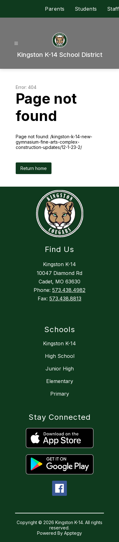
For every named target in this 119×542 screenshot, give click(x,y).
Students (86, 9)
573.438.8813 (65, 298)
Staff (113, 9)
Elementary (59, 381)
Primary (59, 394)
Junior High (60, 368)
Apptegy (73, 533)
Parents (55, 9)
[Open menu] (16, 43)
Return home (33, 168)
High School (59, 356)
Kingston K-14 (59, 343)
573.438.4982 (68, 290)
